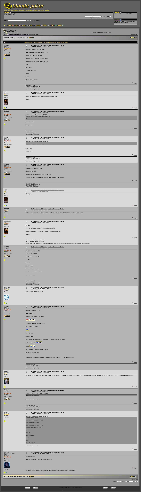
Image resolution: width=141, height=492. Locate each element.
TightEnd (6, 45)
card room (22, 10)
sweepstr (6, 208)
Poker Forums (10, 31)
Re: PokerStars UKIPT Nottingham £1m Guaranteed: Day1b (47, 45)
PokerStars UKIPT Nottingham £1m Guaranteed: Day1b (24, 34)
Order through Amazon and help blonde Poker (123, 13)
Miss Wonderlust (124, 22)
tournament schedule (31, 10)
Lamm (5, 92)
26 (20, 37)
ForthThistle (7, 221)
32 (27, 37)
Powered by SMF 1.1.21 (64, 487)
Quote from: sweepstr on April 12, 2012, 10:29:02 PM (37, 141)
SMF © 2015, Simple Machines (76, 487)
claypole (6, 412)
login (15, 13)
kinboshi (6, 452)
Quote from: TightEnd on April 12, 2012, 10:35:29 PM (37, 416)
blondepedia (14, 10)
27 (21, 37)
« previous (133, 34)
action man (7, 287)
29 (24, 37)
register (19, 13)
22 (12, 37)
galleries (47, 10)
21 (11, 37)
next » (136, 34)
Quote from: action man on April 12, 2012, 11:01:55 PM (37, 393)
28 (23, 37)
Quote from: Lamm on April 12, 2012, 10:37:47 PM (36, 114)
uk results (41, 10)
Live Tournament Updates (15, 33)
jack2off (6, 371)
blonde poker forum (10, 30)
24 (16, 37)
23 (14, 37)
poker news (7, 10)
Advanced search (36, 20)
